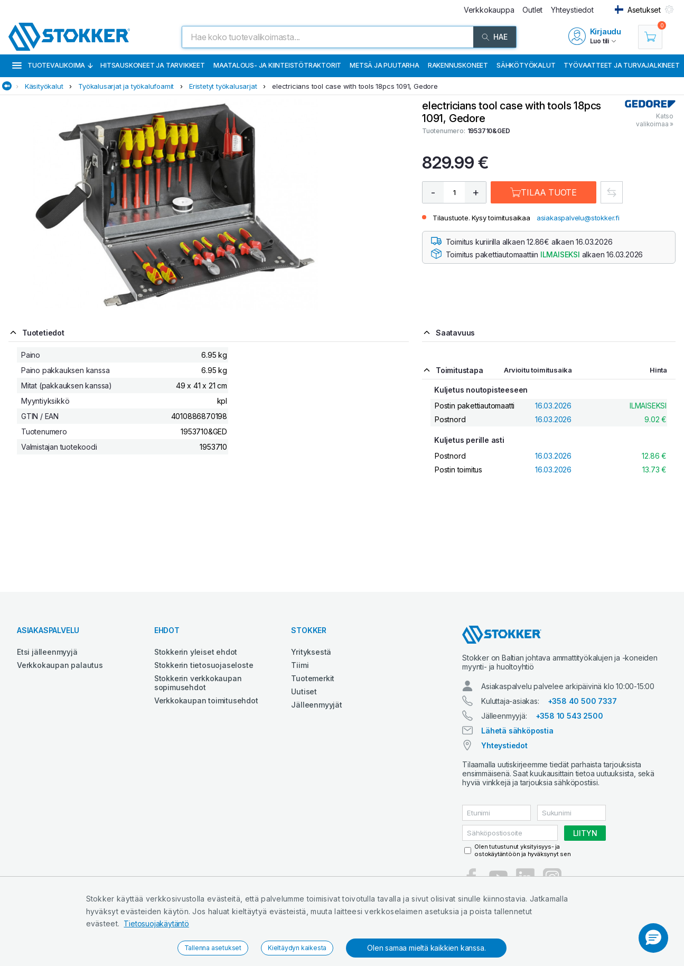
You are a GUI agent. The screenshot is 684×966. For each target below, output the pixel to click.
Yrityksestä (311, 651)
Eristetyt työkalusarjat (223, 86)
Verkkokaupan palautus (60, 665)
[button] (653, 938)
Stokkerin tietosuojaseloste (204, 665)
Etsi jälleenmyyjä (47, 651)
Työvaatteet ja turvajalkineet (621, 65)
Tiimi (299, 665)
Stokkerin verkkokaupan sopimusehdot (198, 683)
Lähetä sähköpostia (517, 730)
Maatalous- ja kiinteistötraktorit (277, 65)
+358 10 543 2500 (569, 715)
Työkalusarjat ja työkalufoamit (126, 86)
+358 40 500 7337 (582, 700)
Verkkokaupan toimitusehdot (206, 700)
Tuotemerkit (312, 678)
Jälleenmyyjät (316, 704)
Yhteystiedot (504, 745)
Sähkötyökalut (525, 65)
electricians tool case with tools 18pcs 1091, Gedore (355, 86)
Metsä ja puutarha (384, 65)
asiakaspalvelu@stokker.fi (578, 217)
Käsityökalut (44, 86)
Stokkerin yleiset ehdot (195, 651)
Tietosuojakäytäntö (156, 923)
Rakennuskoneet (458, 65)
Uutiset (304, 691)
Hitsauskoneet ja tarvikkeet (152, 65)
